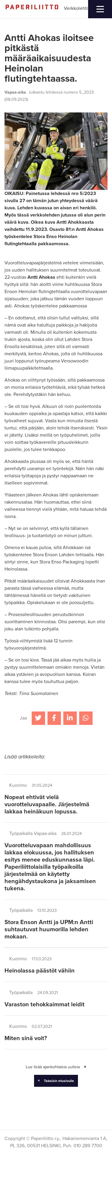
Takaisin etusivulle (56, 1081)
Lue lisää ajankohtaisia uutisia (56, 1066)
